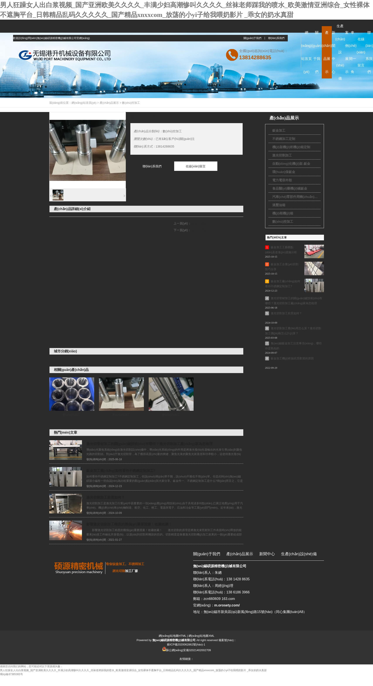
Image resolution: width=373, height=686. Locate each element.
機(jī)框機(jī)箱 (282, 213)
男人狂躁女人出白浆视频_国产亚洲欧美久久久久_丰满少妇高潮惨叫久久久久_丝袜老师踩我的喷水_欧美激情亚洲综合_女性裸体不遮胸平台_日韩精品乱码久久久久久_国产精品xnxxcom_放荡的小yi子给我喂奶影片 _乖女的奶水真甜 (133, 670)
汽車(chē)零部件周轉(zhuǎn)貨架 (296, 197)
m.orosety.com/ (227, 605)
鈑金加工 (278, 130)
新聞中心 (267, 554)
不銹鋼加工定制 (283, 139)
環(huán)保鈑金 (283, 172)
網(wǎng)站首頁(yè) (84, 102)
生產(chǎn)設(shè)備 (299, 554)
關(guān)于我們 (253, 38)
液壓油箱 (278, 205)
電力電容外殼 (282, 180)
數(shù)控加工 (131, 102)
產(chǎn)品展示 (109, 102)
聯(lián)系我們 (276, 38)
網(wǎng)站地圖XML (201, 635)
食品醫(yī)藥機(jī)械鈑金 (289, 188)
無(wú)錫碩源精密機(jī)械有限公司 (219, 566)
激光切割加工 (282, 155)
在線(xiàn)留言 (196, 166)
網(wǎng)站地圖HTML (172, 635)
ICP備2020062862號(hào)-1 (187, 644)
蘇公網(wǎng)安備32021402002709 (188, 650)
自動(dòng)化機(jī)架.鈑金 (291, 163)
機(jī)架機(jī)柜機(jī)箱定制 (291, 147)
